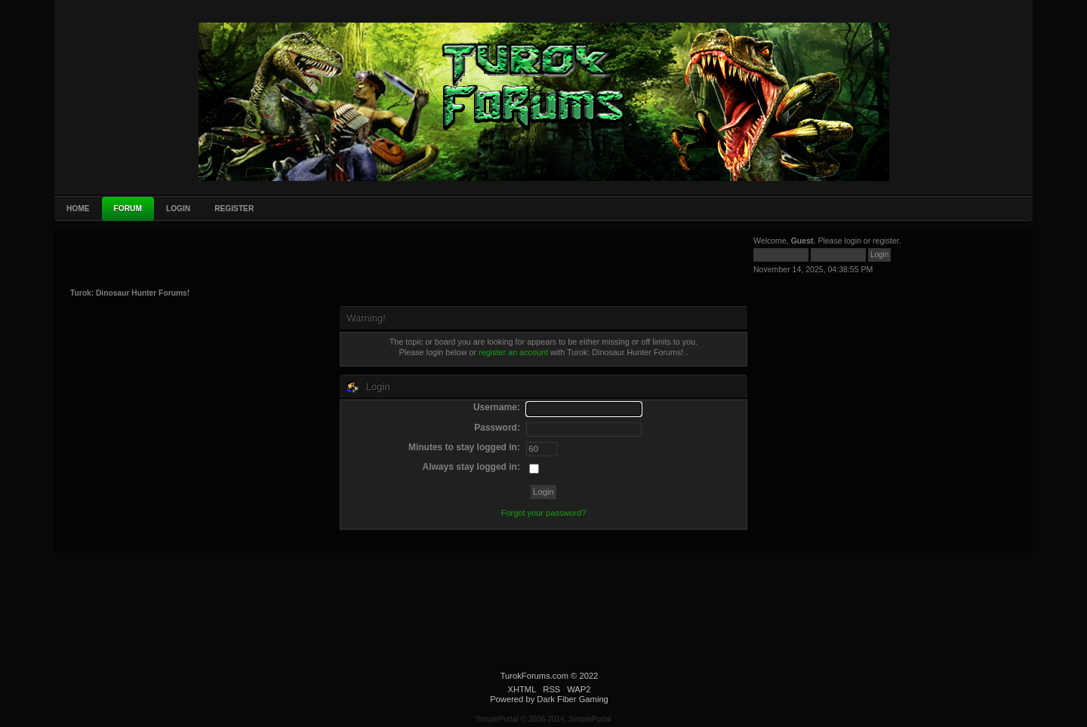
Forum (128, 208)
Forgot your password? (544, 512)
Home (78, 208)
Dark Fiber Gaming (572, 699)
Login (178, 208)
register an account (513, 352)
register (886, 240)
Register (234, 208)
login (853, 240)
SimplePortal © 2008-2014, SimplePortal (543, 719)
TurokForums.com (534, 675)
